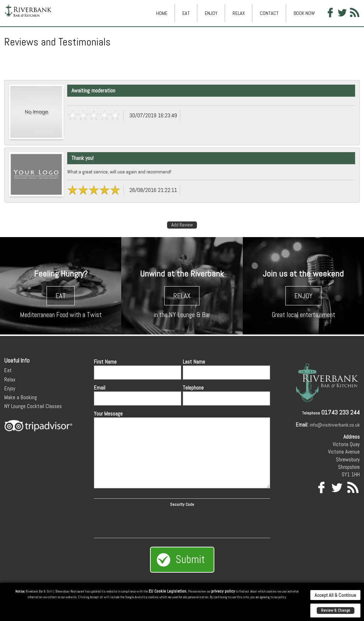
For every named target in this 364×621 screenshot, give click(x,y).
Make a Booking (20, 397)
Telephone (193, 387)
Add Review (182, 225)
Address (351, 436)
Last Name (194, 361)
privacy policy (223, 591)
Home (161, 13)
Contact (269, 13)
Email (99, 387)
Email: (302, 424)
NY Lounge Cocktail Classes (33, 406)
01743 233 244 (340, 412)
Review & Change (335, 610)
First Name (105, 361)
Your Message (108, 413)
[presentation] (182, 521)
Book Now (304, 13)
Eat (186, 13)
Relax (238, 13)
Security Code (182, 504)
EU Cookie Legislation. (168, 591)
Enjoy (211, 13)
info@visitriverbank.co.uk (335, 425)
